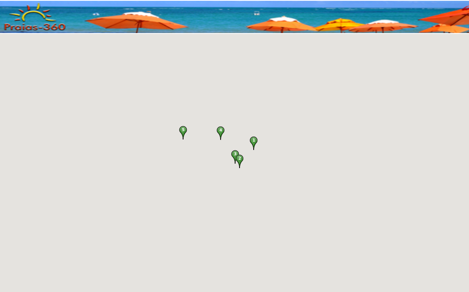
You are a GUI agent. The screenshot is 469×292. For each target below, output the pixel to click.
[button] (254, 143)
